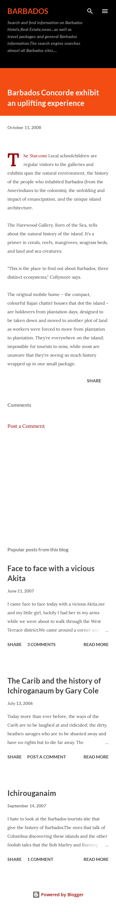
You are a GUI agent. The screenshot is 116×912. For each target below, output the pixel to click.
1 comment (40, 859)
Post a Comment (26, 426)
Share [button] (94, 380)
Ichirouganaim (31, 792)
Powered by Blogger (58, 894)
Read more (96, 644)
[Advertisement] (58, 488)
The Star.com (35, 156)
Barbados (27, 11)
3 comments (41, 644)
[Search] (90, 11)
